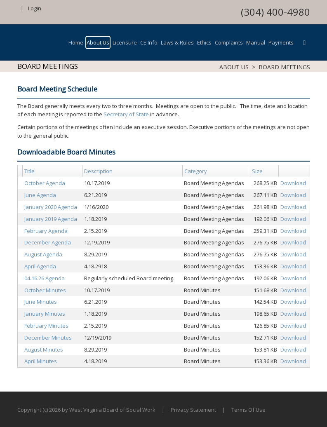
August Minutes (43, 349)
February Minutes (46, 325)
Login (34, 8)
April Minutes (40, 361)
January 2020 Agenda (50, 207)
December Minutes (48, 337)
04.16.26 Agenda (44, 278)
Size (257, 171)
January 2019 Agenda (50, 219)
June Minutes (40, 301)
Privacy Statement (193, 409)
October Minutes (45, 290)
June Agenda (40, 195)
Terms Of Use (248, 409)
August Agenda (43, 254)
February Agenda (46, 231)
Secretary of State (126, 114)
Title (29, 171)
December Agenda (47, 242)
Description (98, 171)
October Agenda (44, 183)
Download (293, 183)
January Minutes (44, 313)
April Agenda (40, 266)
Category (195, 171)
